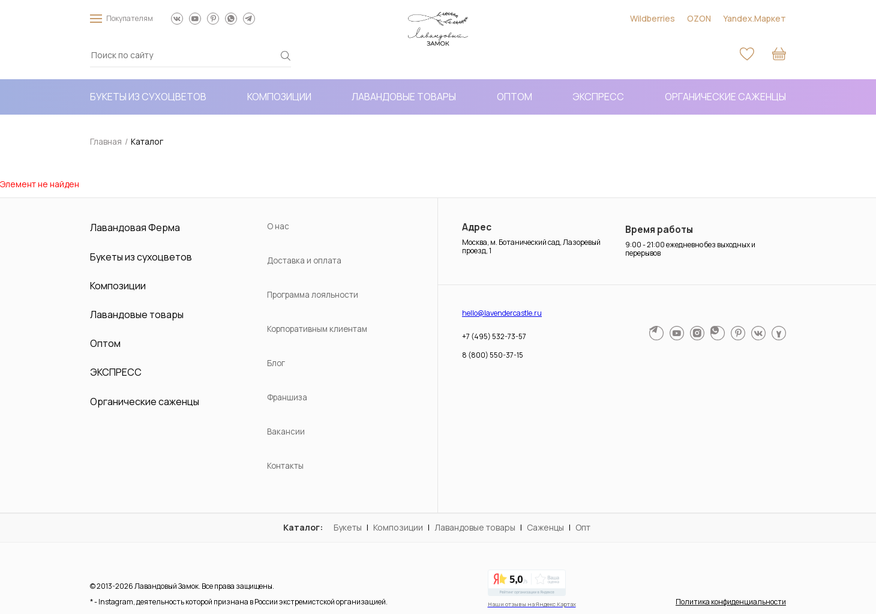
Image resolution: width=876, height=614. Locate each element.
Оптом (514, 96)
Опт (582, 527)
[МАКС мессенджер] (779, 334)
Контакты (285, 466)
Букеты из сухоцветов (148, 96)
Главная (106, 141)
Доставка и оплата (304, 261)
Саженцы (545, 527)
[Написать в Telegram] (249, 19)
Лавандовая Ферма (135, 228)
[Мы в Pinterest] (213, 19)
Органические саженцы (725, 96)
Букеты (348, 527)
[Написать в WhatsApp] (231, 19)
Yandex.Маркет (754, 18)
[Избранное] (747, 55)
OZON (699, 18)
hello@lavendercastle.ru (502, 313)
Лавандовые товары (404, 96)
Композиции (279, 96)
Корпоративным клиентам (317, 329)
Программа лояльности (312, 295)
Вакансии (286, 432)
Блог (276, 364)
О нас (278, 227)
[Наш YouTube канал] (195, 19)
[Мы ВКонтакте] (177, 19)
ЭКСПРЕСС (598, 96)
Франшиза (287, 398)
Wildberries (652, 18)
